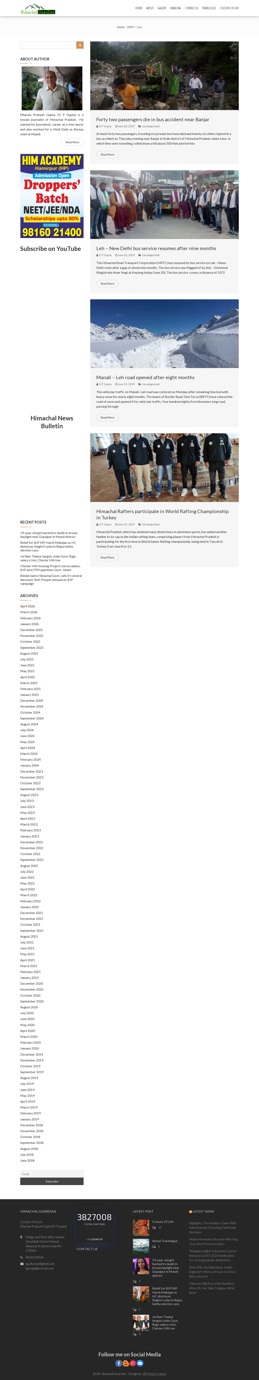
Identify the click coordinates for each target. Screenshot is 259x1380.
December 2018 (31, 1125)
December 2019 (31, 1054)
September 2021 (32, 930)
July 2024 (27, 730)
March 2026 (28, 612)
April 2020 (27, 1031)
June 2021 (27, 948)
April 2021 (27, 960)
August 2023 (29, 795)
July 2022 (27, 871)
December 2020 (31, 983)
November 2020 (31, 989)
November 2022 (31, 848)
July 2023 (27, 801)
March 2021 (28, 966)
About (149, 8)
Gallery (161, 8)
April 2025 (27, 677)
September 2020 (32, 1001)
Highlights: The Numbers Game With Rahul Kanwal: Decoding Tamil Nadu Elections (213, 1227)
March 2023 (28, 824)
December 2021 (31, 913)
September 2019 (32, 1072)
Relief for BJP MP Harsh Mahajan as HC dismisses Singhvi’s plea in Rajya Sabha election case (48, 546)
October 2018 (30, 1137)
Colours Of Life (229, 8)
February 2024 (30, 759)
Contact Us (191, 8)
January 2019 (29, 1119)
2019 (130, 27)
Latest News (203, 1211)
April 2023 (27, 818)
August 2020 (29, 1007)
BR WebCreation (154, 1374)
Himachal (175, 8)
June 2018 (27, 1160)
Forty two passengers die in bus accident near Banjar (152, 119)
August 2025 (29, 653)
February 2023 (30, 830)
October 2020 (30, 995)
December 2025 (31, 630)
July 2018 (27, 1154)
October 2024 (30, 712)
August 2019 (29, 1078)
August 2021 (29, 936)
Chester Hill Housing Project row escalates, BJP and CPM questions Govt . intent (50, 568)
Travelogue (209, 8)
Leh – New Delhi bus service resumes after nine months (156, 248)
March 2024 (28, 753)
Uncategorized (150, 126)
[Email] (52, 1174)
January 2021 (29, 977)
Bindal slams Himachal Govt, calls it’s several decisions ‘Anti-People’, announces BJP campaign (51, 579)
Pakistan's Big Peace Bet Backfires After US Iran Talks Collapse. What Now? (212, 1288)
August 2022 (29, 866)
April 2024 (27, 748)
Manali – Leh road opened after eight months (145, 377)
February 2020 (30, 1042)
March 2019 (28, 1107)
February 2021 (30, 972)
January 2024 (29, 765)
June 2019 (27, 1090)
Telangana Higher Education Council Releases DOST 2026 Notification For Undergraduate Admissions (212, 1255)
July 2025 (27, 659)
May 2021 (27, 954)
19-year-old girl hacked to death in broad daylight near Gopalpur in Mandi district (48, 535)
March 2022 (28, 895)
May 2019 (27, 1095)
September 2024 (32, 718)
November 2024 (31, 706)
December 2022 (31, 842)
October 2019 (30, 1066)
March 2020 (28, 1036)
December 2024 (31, 700)
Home (138, 8)
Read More (107, 154)
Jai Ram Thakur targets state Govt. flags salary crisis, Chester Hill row (48, 558)
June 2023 (27, 807)
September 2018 (32, 1142)
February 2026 (30, 618)
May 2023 (27, 812)
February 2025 (30, 689)
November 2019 (31, 1060)
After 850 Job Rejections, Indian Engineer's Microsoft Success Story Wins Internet (212, 1271)
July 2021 (27, 942)
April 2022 (27, 889)
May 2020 (27, 1025)
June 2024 (27, 736)
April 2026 (27, 606)
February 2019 (30, 1113)
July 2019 (27, 1083)
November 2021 (31, 918)
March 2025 (28, 683)
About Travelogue (164, 1241)
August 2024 (29, 724)
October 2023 (30, 783)
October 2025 (30, 641)
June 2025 (27, 665)
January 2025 (29, 694)
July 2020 (27, 1013)
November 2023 (31, 777)
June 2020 (27, 1019)
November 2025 (31, 635)
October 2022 (30, 854)
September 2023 (32, 789)
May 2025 (27, 671)
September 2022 (32, 859)
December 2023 (31, 771)
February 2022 (30, 901)
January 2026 (29, 624)
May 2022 (27, 883)
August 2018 (29, 1149)
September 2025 (32, 647)
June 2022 (27, 877)
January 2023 (29, 836)
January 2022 (29, 907)
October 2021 (30, 924)
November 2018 (31, 1131)
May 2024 (27, 742)
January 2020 (29, 1048)
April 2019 (27, 1101)
